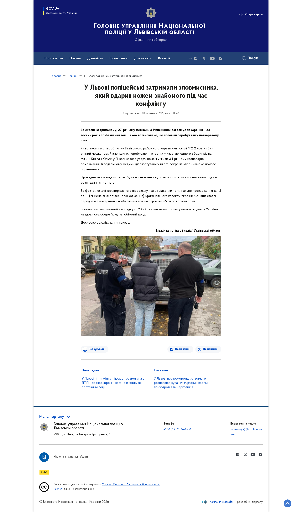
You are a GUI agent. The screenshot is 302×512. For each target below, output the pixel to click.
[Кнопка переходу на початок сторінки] (287, 503)
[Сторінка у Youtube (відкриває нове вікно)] (212, 58)
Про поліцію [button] (53, 58)
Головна (56, 76)
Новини (72, 76)
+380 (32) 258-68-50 (177, 429)
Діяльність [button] (95, 58)
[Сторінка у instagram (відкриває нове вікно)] (220, 58)
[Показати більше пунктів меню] (190, 58)
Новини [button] (75, 58)
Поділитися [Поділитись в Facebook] (182, 349)
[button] (55, 417)
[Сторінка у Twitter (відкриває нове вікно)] (204, 58)
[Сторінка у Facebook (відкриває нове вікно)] (195, 58)
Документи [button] (143, 58)
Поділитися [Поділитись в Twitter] (210, 349)
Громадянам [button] (118, 58)
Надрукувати (96, 349)
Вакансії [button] (164, 58)
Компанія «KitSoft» (222, 502)
